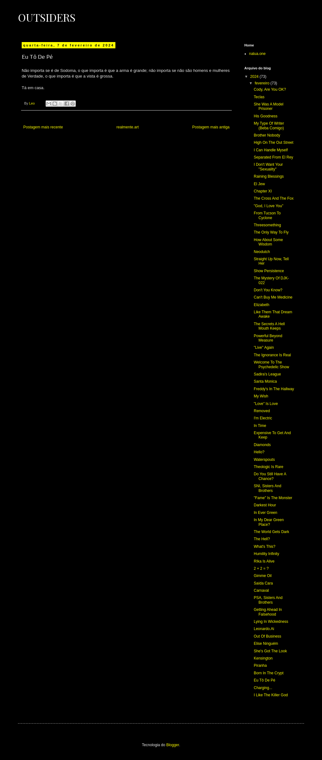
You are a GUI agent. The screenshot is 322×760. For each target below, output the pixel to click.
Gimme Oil (263, 576)
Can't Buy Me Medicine (273, 297)
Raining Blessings (269, 176)
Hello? (259, 452)
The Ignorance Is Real (272, 355)
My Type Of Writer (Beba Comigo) (269, 125)
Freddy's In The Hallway (274, 389)
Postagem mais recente (43, 127)
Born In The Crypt (269, 673)
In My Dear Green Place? (269, 522)
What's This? (264, 546)
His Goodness (265, 116)
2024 (255, 76)
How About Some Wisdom (268, 242)
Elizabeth (261, 305)
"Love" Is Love (266, 404)
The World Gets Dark (271, 532)
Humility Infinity (266, 554)
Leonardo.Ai (264, 629)
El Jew (259, 184)
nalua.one (257, 53)
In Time (260, 425)
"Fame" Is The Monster (273, 498)
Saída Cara (263, 583)
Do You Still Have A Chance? (270, 476)
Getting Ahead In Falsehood (268, 611)
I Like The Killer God (271, 695)
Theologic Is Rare (268, 467)
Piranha (260, 665)
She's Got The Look (270, 651)
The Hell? (262, 539)
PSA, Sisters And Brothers (268, 600)
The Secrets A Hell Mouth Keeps (269, 326)
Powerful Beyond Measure (268, 338)
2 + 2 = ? (261, 568)
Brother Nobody (267, 135)
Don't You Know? (268, 290)
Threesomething (267, 225)
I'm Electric (263, 418)
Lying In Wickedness (271, 621)
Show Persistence (269, 271)
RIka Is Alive (264, 561)
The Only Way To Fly (271, 232)
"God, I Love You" (268, 206)
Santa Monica (265, 381)
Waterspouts (264, 459)
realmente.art (127, 127)
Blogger (172, 745)
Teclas (259, 97)
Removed (262, 411)
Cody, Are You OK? (270, 89)
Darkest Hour (265, 505)
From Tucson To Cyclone (267, 215)
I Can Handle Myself (271, 150)
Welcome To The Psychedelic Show (271, 364)
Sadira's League (267, 374)
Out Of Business (267, 636)
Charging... (263, 688)
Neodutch (262, 252)
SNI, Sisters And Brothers (267, 488)
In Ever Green (265, 512)
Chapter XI (263, 191)
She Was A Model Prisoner (268, 106)
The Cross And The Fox (274, 198)
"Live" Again (264, 347)
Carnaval (261, 590)
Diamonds (262, 445)
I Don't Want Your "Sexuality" (268, 166)
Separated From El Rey (273, 157)
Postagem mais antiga (211, 127)
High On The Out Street (273, 142)
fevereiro (262, 83)
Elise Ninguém (266, 643)
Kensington (263, 658)
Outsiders (46, 17)
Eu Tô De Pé (264, 680)
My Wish (261, 396)
